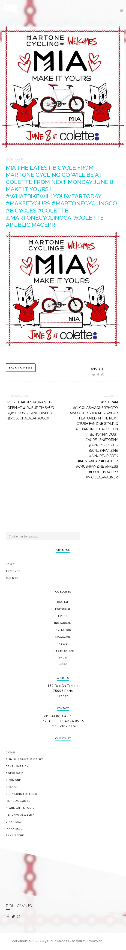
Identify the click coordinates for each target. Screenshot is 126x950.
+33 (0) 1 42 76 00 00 (66, 716)
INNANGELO (14, 828)
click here (68, 726)
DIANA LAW (14, 821)
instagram (19, 916)
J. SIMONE (13, 780)
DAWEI (10, 752)
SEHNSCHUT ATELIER (21, 794)
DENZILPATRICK (17, 766)
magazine (63, 636)
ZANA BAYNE (15, 835)
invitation (63, 629)
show (63, 657)
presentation (63, 650)
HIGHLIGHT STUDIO (20, 807)
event (63, 616)
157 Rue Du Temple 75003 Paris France (63, 691)
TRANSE (12, 787)
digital (63, 602)
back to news (21, 367)
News (10, 564)
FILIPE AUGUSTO (18, 801)
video (63, 664)
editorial (63, 609)
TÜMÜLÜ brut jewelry (24, 759)
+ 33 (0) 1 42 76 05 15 (66, 721)
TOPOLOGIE (14, 773)
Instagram (63, 623)
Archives (13, 571)
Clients (12, 578)
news (63, 643)
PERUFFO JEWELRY (20, 814)
